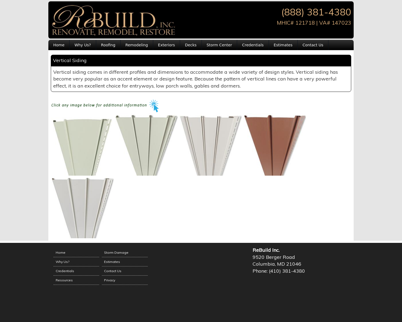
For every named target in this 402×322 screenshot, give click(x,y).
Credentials (252, 45)
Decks (191, 45)
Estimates (283, 45)
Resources (64, 280)
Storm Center (219, 45)
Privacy (109, 280)
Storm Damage (116, 252)
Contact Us (313, 45)
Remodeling (136, 45)
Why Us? (82, 45)
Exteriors (166, 45)
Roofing (108, 45)
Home (58, 45)
